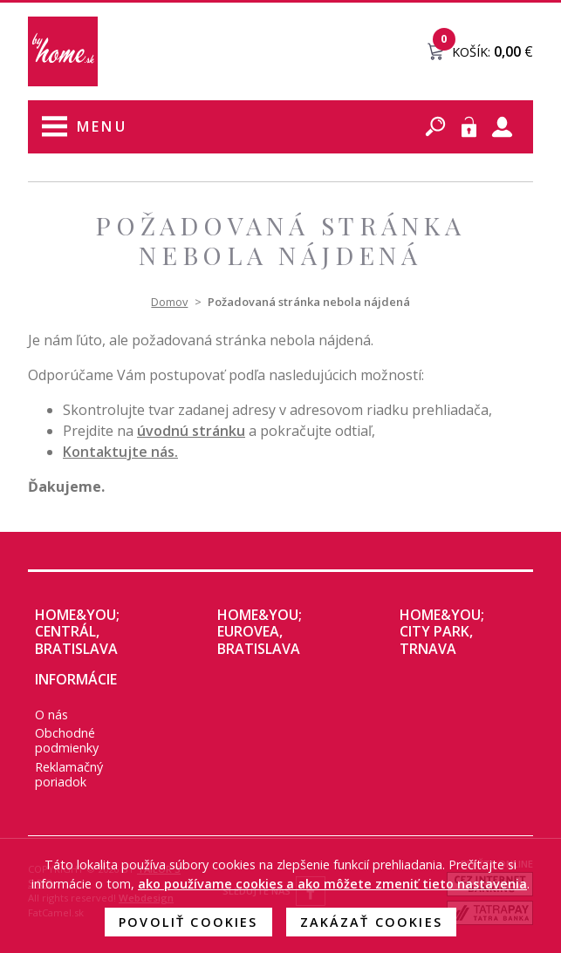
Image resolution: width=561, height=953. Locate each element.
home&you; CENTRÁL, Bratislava (77, 631)
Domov (169, 302)
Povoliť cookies (188, 922)
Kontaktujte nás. (120, 451)
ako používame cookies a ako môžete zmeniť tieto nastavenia (332, 883)
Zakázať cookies (371, 922)
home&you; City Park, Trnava (442, 631)
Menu (102, 126)
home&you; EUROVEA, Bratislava (259, 631)
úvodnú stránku (191, 430)
